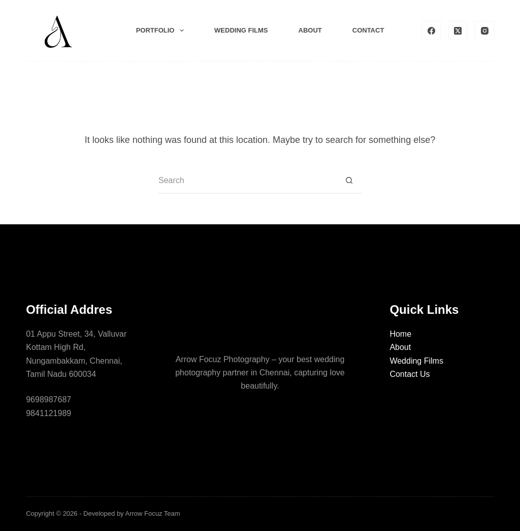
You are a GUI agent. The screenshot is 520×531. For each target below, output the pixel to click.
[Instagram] (484, 30)
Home (400, 334)
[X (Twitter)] (458, 30)
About (310, 30)
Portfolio (162, 30)
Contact (368, 30)
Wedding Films (416, 361)
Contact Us (409, 374)
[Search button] (349, 181)
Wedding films (241, 30)
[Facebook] (431, 30)
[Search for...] (247, 181)
